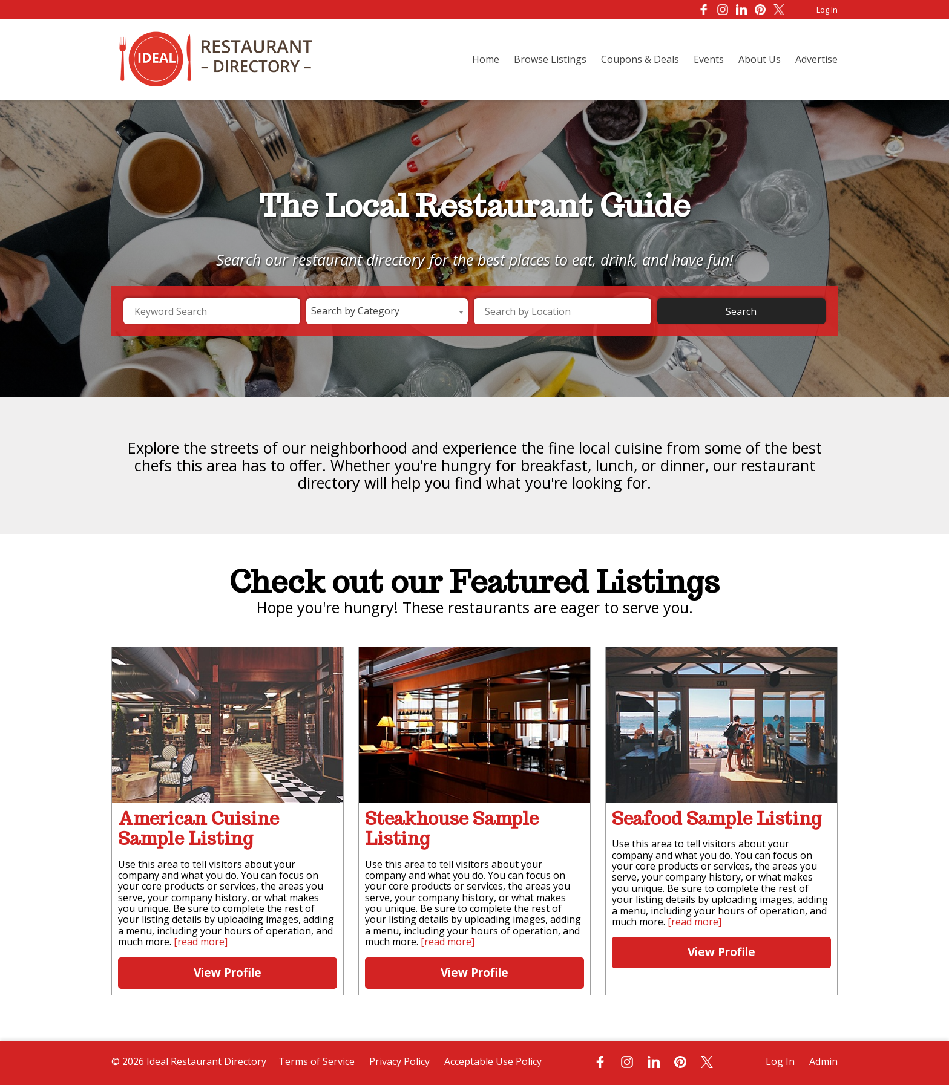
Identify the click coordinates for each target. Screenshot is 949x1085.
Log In (827, 9)
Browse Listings (550, 59)
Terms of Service (316, 1061)
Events (709, 59)
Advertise (816, 59)
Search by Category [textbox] (355, 311)
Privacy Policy (399, 1061)
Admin (823, 1061)
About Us (759, 59)
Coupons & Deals (640, 59)
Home (485, 59)
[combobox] (387, 311)
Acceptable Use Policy (493, 1061)
